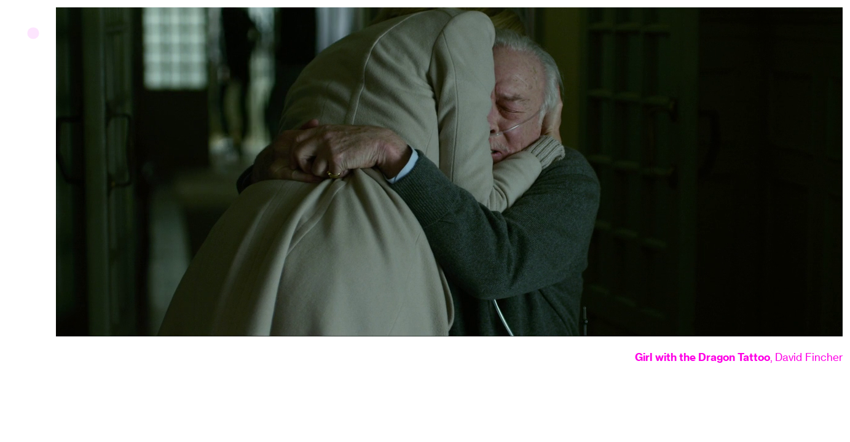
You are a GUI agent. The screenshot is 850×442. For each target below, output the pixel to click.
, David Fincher (739, 357)
